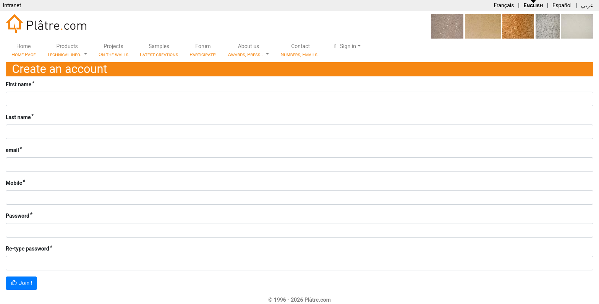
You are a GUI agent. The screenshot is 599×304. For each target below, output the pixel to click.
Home (23, 50)
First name (18, 84)
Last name (18, 117)
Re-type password (27, 249)
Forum (203, 50)
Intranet (12, 5)
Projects (113, 50)
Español (561, 5)
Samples (159, 50)
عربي (587, 5)
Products (65, 50)
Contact (300, 50)
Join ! (21, 283)
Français (504, 5)
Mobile (14, 183)
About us (246, 50)
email (12, 150)
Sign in (344, 46)
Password (17, 216)
